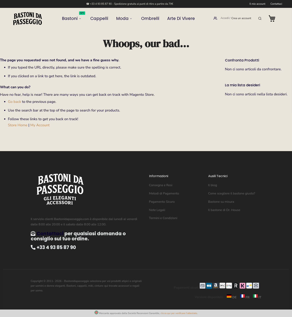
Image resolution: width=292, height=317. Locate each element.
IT (255, 297)
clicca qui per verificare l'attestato (178, 313)
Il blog (212, 185)
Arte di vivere (165, 18)
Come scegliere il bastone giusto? (231, 193)
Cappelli (107, 18)
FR (243, 297)
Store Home (17, 125)
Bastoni (89, 17)
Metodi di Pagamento (164, 193)
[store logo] (27, 18)
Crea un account (241, 18)
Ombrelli (144, 18)
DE (230, 297)
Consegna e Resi (161, 185)
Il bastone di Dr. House (224, 210)
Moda (123, 18)
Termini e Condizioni (163, 218)
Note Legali (157, 210)
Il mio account (257, 4)
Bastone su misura (221, 202)
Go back (14, 101)
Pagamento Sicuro (162, 202)
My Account (40, 125)
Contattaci (276, 4)
